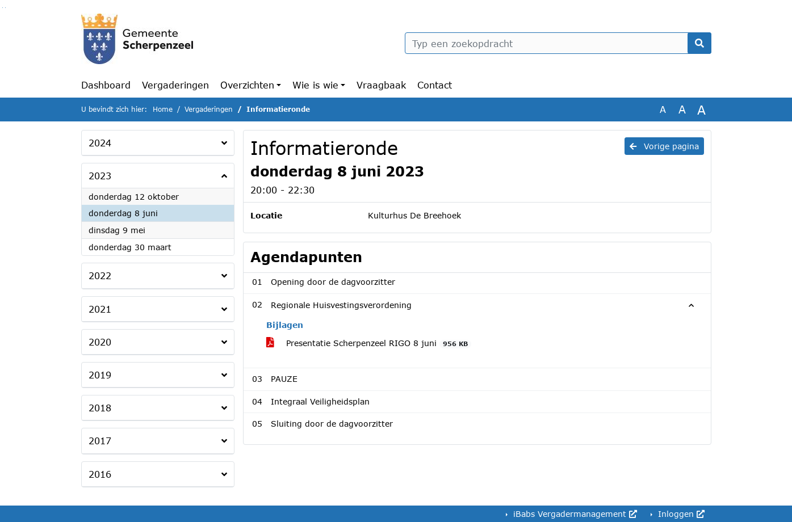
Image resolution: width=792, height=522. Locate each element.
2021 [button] (100, 309)
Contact (434, 84)
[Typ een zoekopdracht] (558, 43)
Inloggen (680, 514)
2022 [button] (100, 275)
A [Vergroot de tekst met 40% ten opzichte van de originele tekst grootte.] (701, 109)
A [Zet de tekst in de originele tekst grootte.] (663, 109)
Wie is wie (315, 84)
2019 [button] (100, 374)
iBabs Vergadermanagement (573, 514)
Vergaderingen (175, 84)
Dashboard (106, 84)
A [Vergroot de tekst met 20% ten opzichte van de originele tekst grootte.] (682, 109)
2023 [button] (100, 175)
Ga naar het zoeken (2, 7)
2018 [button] (100, 407)
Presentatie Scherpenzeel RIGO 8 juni (369, 343)
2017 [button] (100, 440)
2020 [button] (100, 341)
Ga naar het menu (5, 7)
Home (163, 109)
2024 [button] (100, 142)
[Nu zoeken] (699, 43)
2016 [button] (100, 474)
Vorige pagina (664, 146)
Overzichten (247, 84)
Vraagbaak (381, 84)
